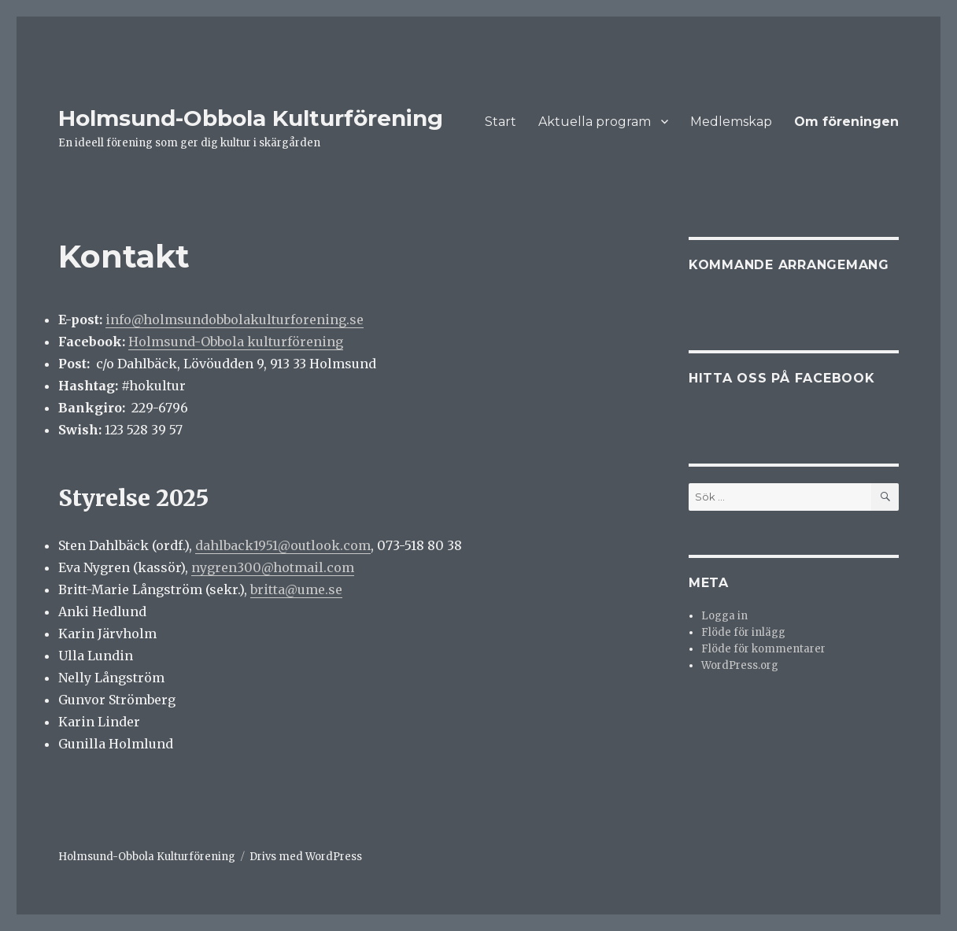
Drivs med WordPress (305, 856)
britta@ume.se (296, 589)
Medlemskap (731, 121)
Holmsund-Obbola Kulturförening (250, 118)
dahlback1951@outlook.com (283, 545)
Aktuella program (594, 121)
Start (500, 121)
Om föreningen (846, 121)
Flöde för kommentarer (763, 649)
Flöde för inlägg (743, 632)
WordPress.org (739, 665)
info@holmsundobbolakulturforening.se (234, 319)
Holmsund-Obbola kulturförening (235, 341)
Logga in (724, 616)
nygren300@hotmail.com (272, 567)
